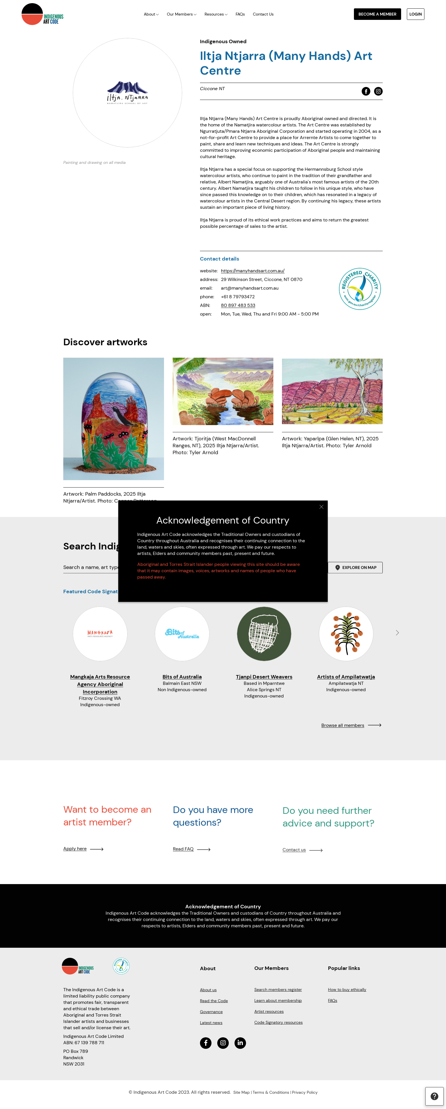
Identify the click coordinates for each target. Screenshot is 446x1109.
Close (321, 507)
